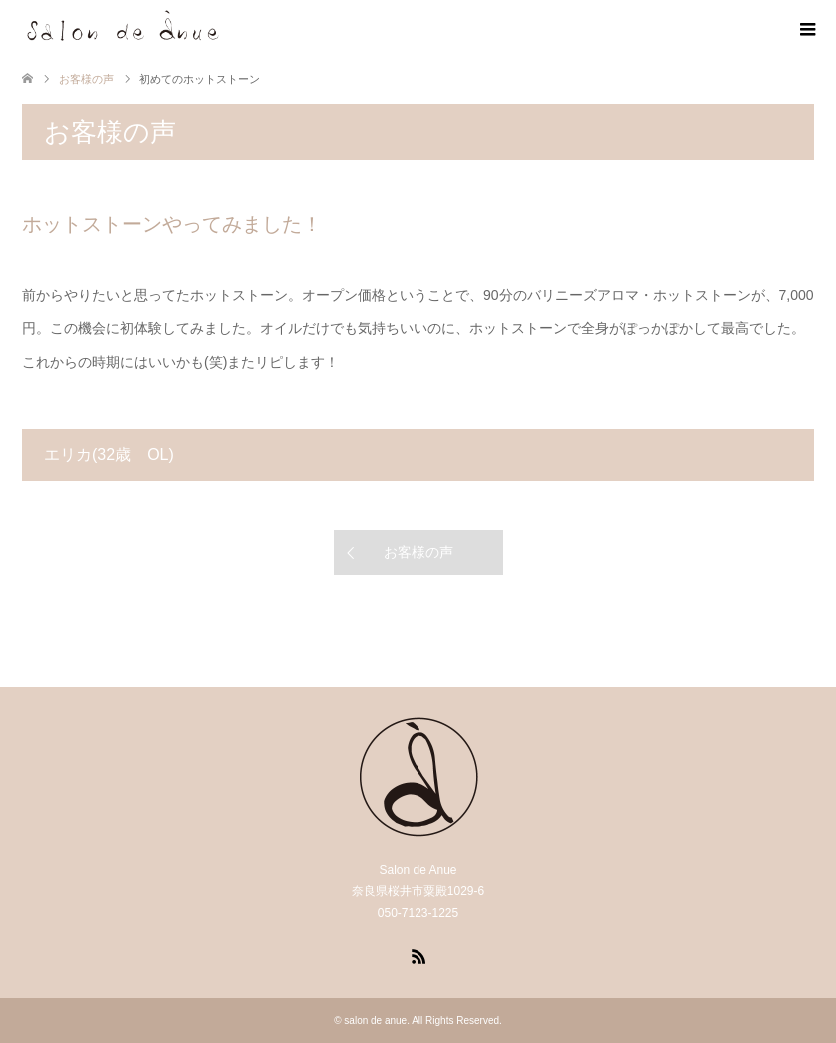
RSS (418, 955)
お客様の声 (418, 552)
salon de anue (375, 1020)
